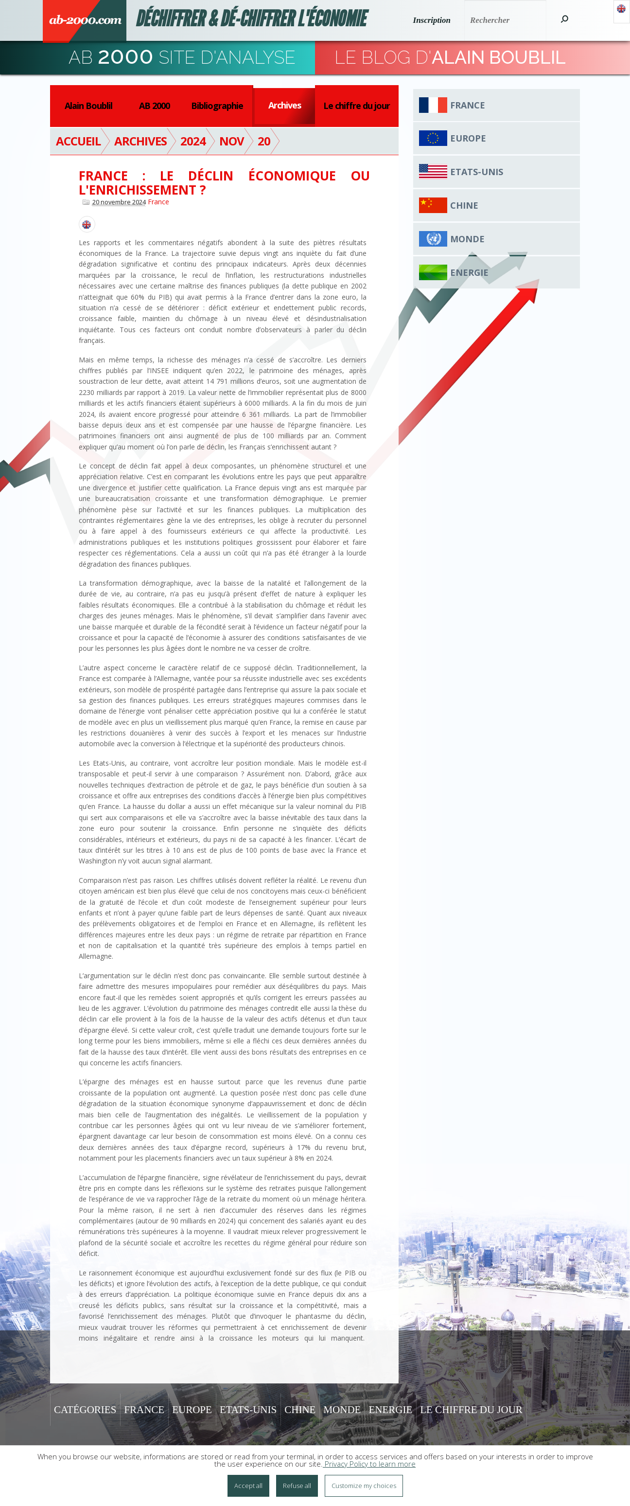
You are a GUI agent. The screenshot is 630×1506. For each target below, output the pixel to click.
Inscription (432, 20)
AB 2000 (154, 105)
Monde (467, 239)
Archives (284, 105)
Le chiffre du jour (356, 105)
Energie (469, 272)
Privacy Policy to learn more (369, 1464)
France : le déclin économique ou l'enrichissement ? (224, 182)
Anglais (621, 11)
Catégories (85, 1410)
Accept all (248, 1485)
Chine (464, 205)
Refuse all (297, 1485)
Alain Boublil (88, 105)
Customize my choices (364, 1485)
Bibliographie (217, 105)
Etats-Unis (476, 172)
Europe (468, 138)
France (158, 201)
